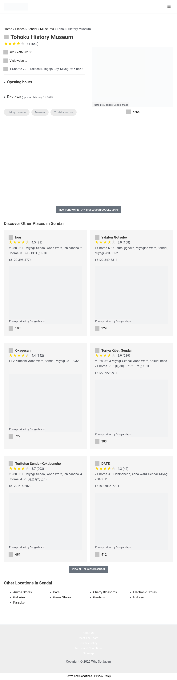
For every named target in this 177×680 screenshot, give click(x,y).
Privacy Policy (88, 642)
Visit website (18, 60)
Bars (56, 592)
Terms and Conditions (88, 648)
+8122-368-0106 (21, 52)
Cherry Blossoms (105, 592)
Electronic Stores (145, 592)
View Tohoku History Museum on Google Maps (88, 209)
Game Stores (62, 597)
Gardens (99, 597)
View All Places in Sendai (88, 568)
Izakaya (138, 597)
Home (8, 28)
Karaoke (19, 602)
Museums (47, 28)
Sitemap (88, 653)
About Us (88, 632)
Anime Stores (22, 592)
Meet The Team (88, 637)
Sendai (32, 28)
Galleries (19, 597)
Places (20, 28)
